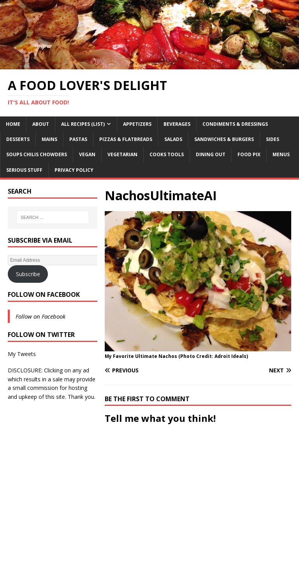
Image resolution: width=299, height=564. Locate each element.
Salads (173, 139)
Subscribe (28, 274)
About (40, 124)
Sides (272, 139)
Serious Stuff (24, 170)
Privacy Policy (74, 170)
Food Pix (248, 154)
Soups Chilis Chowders (36, 154)
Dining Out (210, 154)
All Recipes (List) (83, 124)
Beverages (177, 124)
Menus (281, 154)
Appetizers (137, 124)
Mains (49, 139)
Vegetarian (122, 154)
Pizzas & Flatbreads (125, 139)
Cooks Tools (167, 154)
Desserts (18, 139)
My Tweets (22, 354)
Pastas (78, 139)
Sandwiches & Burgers (224, 139)
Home (13, 124)
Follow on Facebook (44, 294)
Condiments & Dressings (235, 124)
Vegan (87, 154)
